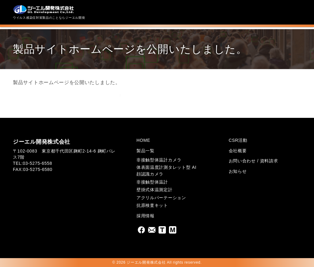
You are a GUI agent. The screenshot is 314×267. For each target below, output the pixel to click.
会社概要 (238, 150)
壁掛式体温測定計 (154, 189)
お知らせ (238, 171)
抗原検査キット (152, 205)
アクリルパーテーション (161, 197)
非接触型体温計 (152, 182)
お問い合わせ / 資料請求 (253, 160)
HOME (143, 140)
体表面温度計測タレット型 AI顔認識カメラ (166, 170)
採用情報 (145, 215)
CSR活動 (238, 140)
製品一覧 (145, 150)
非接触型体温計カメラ (159, 159)
